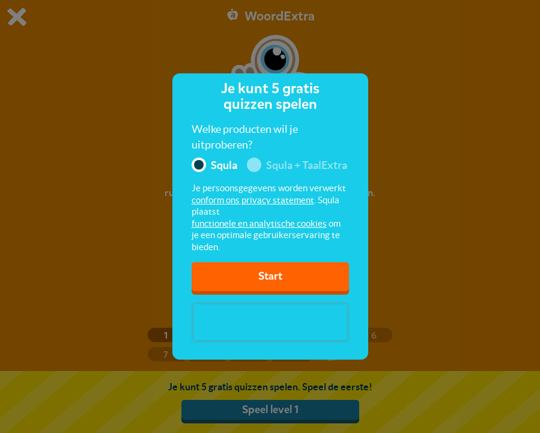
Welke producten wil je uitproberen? (245, 137)
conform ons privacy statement (253, 200)
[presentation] (270, 322)
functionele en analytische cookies (259, 223)
